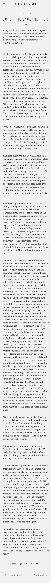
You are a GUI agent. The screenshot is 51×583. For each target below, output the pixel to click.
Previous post (13, 575)
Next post (40, 575)
